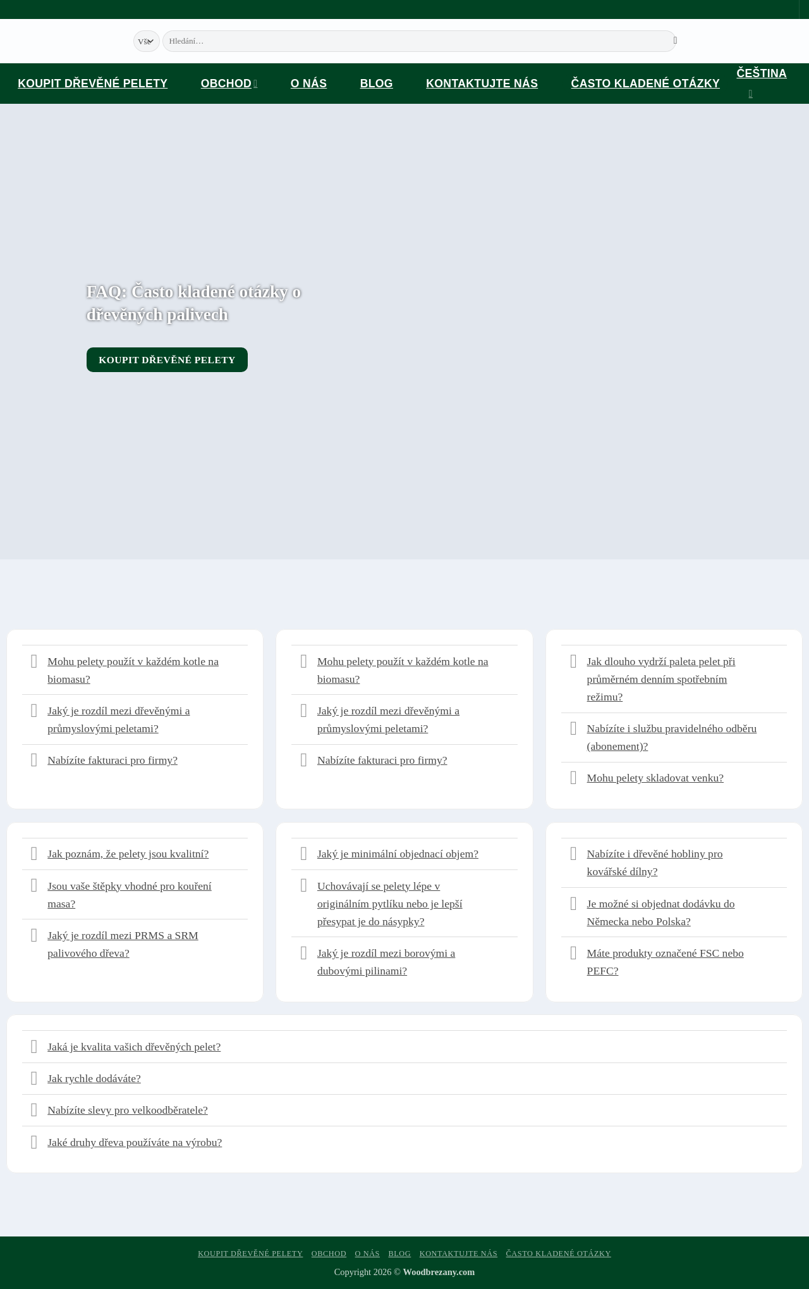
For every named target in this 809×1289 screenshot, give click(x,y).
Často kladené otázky (645, 83)
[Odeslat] (675, 41)
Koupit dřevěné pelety (92, 83)
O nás (309, 83)
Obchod (229, 83)
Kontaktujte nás (482, 83)
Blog (376, 83)
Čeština (761, 85)
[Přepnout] (34, 662)
